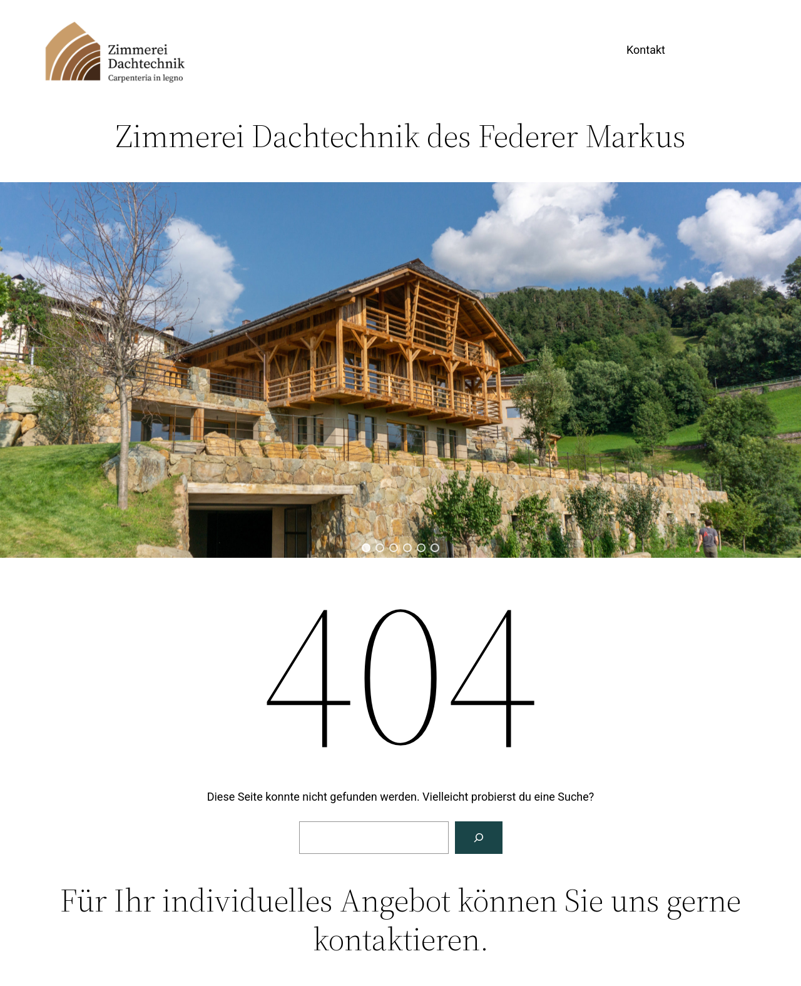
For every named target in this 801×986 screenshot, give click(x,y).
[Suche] (479, 837)
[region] (400, 370)
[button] (366, 547)
